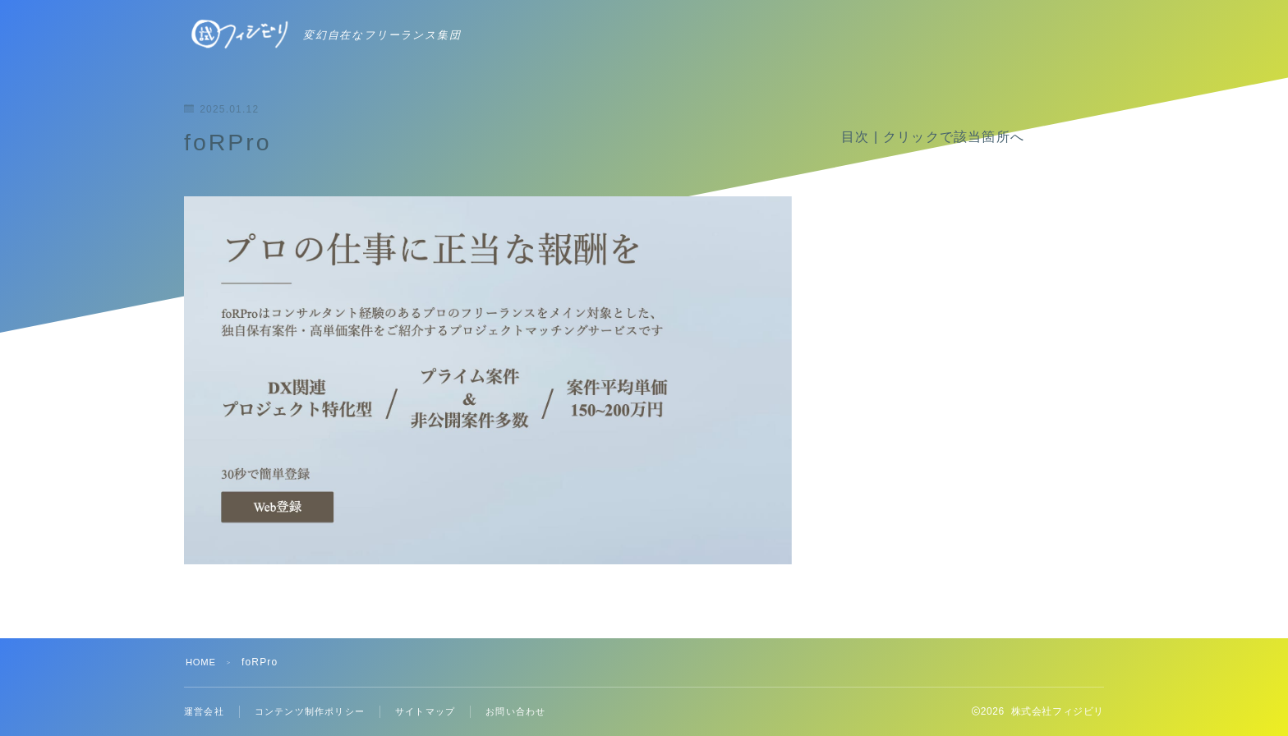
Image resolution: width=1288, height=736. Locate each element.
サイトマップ (439, 711)
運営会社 (206, 711)
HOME (202, 662)
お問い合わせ (535, 711)
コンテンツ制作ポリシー (317, 711)
